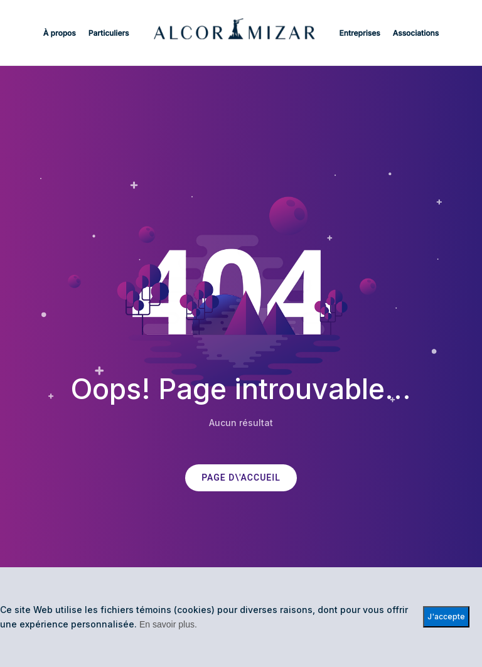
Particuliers (108, 33)
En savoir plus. (168, 624)
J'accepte (446, 616)
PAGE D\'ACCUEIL (241, 477)
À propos (59, 33)
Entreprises (360, 33)
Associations (416, 33)
